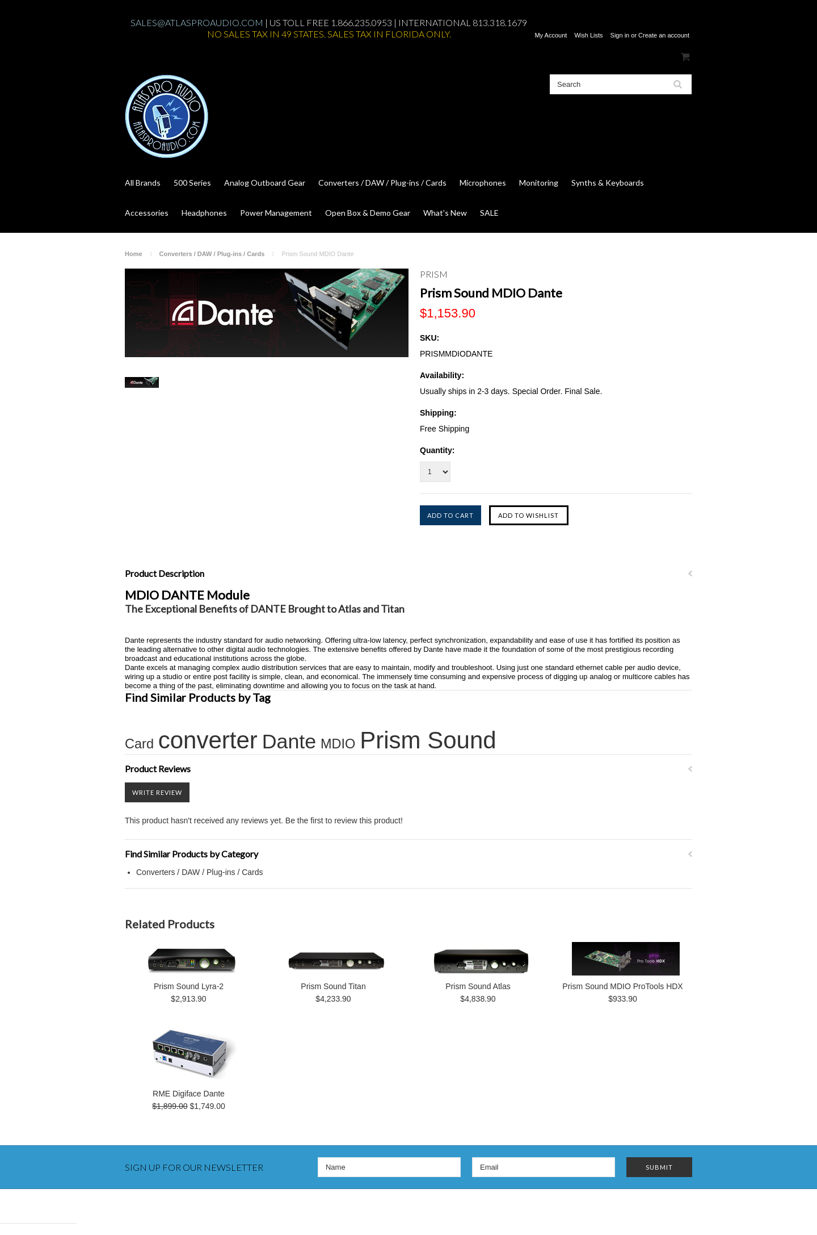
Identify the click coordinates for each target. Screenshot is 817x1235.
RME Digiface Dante (189, 1093)
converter (208, 740)
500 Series (192, 182)
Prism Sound (428, 740)
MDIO (338, 743)
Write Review (157, 792)
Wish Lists (588, 35)
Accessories (147, 212)
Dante (289, 741)
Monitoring (538, 182)
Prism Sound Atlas (477, 986)
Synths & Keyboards (607, 182)
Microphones (483, 182)
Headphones (204, 212)
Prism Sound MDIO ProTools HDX (622, 986)
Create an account (663, 35)
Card (139, 743)
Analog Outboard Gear (264, 182)
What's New (445, 212)
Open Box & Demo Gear (367, 212)
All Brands (143, 182)
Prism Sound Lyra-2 (189, 986)
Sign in (620, 35)
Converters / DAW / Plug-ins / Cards (382, 182)
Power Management (276, 212)
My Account (550, 35)
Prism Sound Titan (333, 986)
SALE (489, 212)
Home (133, 253)
